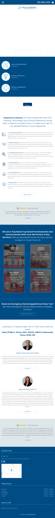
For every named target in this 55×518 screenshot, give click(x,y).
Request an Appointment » (9, 508)
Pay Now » (27, 105)
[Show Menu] (2, 2)
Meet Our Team (27, 194)
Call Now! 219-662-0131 (27, 313)
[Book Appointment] (53, 2)
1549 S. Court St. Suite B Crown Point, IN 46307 (15, 459)
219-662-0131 (43, 2)
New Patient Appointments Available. (27, 51)
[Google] (4, 461)
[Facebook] (1, 461)
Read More (27, 368)
